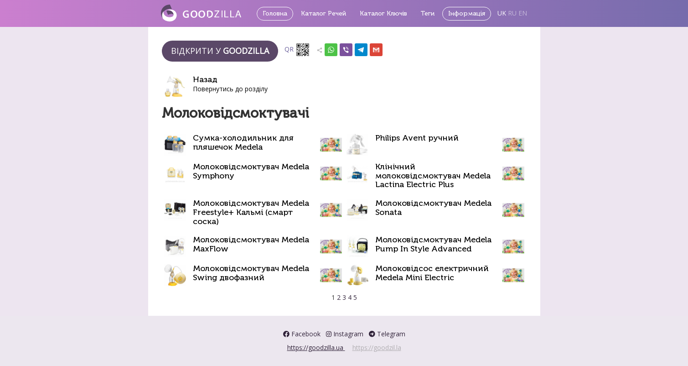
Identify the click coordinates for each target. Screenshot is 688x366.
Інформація (466, 13)
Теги (428, 13)
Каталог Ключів (383, 13)
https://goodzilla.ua (316, 347)
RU (512, 13)
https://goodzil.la (376, 347)
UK (501, 13)
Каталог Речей (323, 13)
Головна (275, 13)
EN (522, 13)
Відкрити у (220, 50)
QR (297, 49)
